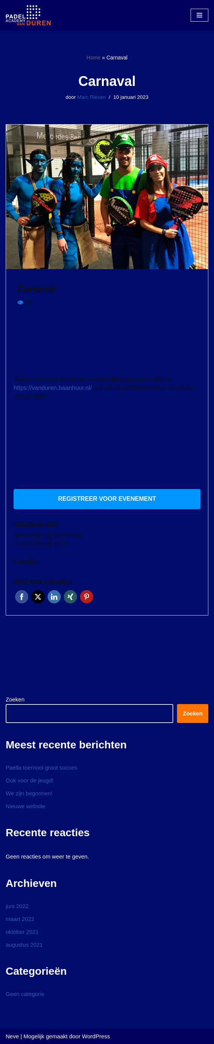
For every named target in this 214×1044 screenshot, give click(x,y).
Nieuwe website (25, 806)
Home (93, 58)
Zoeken (15, 699)
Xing (70, 596)
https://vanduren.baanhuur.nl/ (53, 388)
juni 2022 (17, 906)
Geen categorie (25, 994)
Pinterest (86, 596)
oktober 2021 (22, 932)
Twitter (38, 596)
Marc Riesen (91, 97)
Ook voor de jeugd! (30, 780)
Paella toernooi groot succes (41, 767)
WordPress (96, 1036)
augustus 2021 (24, 944)
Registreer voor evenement (107, 499)
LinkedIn (54, 596)
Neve (12, 1036)
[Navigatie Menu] (199, 15)
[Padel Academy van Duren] (28, 15)
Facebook (21, 596)
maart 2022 (20, 919)
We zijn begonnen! (29, 793)
